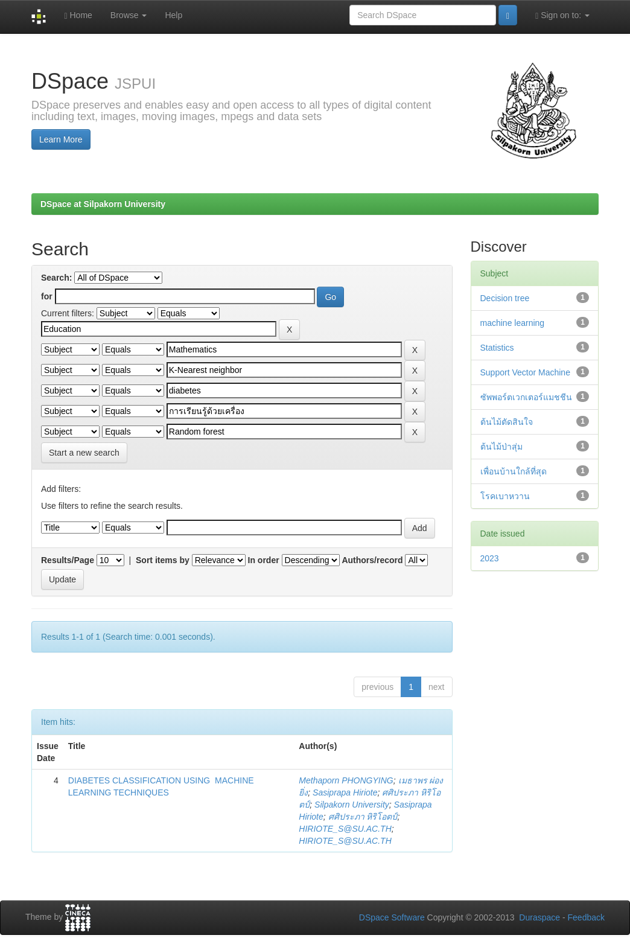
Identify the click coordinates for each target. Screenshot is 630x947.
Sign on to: (562, 15)
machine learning (512, 323)
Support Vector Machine (525, 372)
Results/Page (67, 560)
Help (173, 15)
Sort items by (162, 560)
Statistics (497, 347)
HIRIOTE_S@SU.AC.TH (345, 829)
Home (78, 15)
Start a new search (84, 453)
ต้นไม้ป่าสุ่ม (501, 446)
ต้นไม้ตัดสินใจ (506, 422)
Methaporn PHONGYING (346, 780)
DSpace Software (392, 917)
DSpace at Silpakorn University (102, 204)
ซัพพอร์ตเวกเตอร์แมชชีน (526, 397)
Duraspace (539, 917)
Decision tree (505, 298)
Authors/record (372, 560)
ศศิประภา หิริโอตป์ (363, 816)
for (46, 296)
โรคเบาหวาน (505, 496)
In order (263, 560)
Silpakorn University (351, 804)
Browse (128, 15)
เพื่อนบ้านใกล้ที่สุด (513, 471)
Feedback (586, 917)
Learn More (61, 139)
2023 (489, 558)
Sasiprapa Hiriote (345, 792)
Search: (56, 277)
